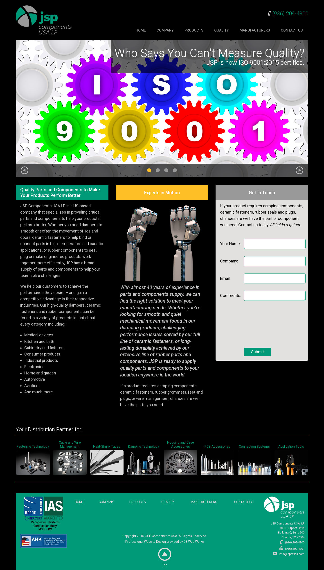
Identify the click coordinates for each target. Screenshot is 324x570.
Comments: (230, 295)
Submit (257, 351)
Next (299, 170)
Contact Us (292, 30)
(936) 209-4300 (290, 13)
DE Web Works (194, 541)
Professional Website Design (145, 541)
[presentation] (262, 324)
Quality (221, 30)
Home (141, 30)
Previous (24, 170)
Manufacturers (255, 30)
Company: (229, 261)
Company (165, 30)
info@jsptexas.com (291, 554)
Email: (225, 278)
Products (193, 30)
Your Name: (230, 243)
